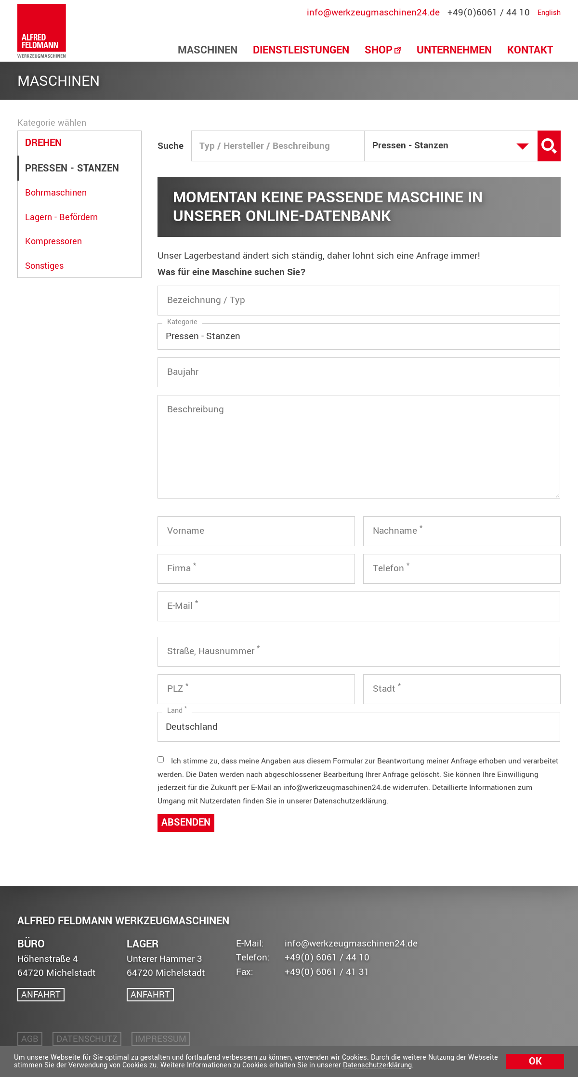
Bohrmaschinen (56, 193)
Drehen (43, 143)
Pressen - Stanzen (72, 168)
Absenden (185, 822)
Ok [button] (535, 1061)
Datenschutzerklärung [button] (377, 1065)
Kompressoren (53, 242)
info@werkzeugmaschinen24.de (373, 13)
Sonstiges (44, 266)
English (549, 13)
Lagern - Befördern (61, 217)
